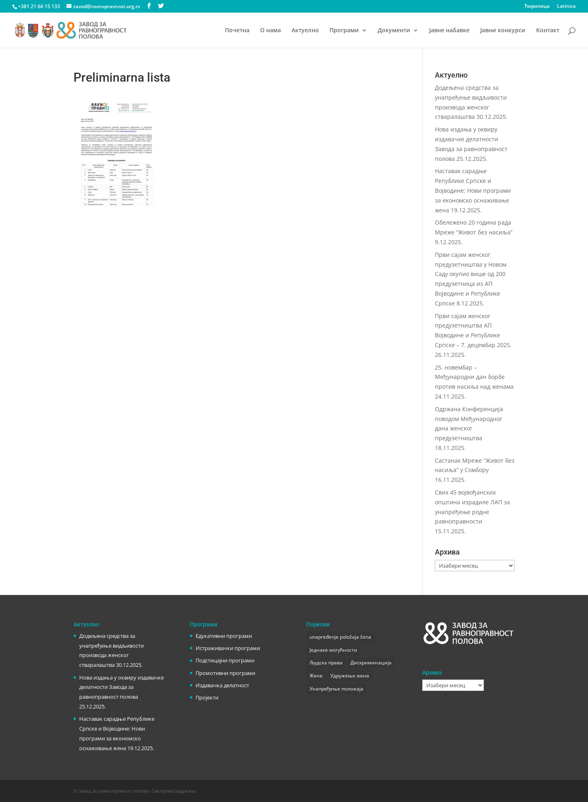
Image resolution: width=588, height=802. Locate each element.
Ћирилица (537, 6)
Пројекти (207, 697)
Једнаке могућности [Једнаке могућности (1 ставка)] (333, 649)
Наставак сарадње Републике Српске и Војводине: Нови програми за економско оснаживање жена (473, 190)
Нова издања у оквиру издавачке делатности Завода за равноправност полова (121, 687)
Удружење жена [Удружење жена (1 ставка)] (349, 675)
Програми (344, 30)
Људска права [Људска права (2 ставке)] (326, 662)
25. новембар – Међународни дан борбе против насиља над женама (474, 377)
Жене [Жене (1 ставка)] (316, 675)
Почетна (237, 30)
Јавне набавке (449, 30)
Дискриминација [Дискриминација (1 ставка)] (371, 662)
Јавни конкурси (503, 30)
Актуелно (305, 30)
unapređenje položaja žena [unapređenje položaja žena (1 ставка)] (340, 636)
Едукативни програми (224, 635)
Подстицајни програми (225, 660)
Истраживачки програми (228, 648)
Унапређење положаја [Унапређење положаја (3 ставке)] (336, 688)
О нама (270, 30)
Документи (394, 30)
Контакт (547, 30)
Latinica (566, 6)
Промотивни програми (225, 673)
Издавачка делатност (222, 685)
